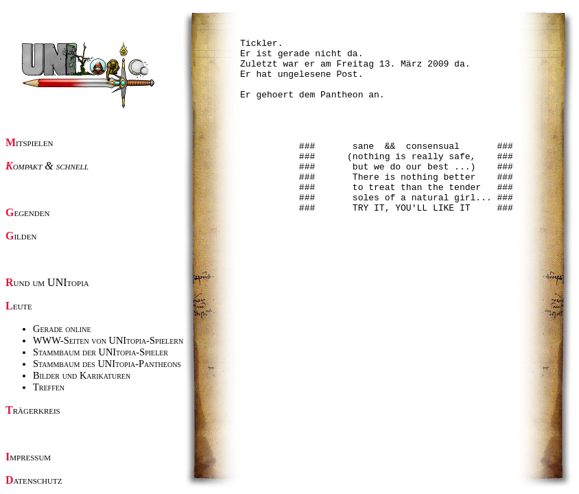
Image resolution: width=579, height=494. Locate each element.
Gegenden (27, 212)
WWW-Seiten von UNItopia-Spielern (108, 340)
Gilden (20, 236)
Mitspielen (29, 142)
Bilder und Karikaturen (81, 375)
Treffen (48, 386)
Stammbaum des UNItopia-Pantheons (107, 363)
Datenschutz (33, 480)
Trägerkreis (32, 410)
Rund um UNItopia (47, 282)
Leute (18, 305)
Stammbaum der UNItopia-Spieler (100, 351)
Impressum (28, 456)
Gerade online (62, 328)
